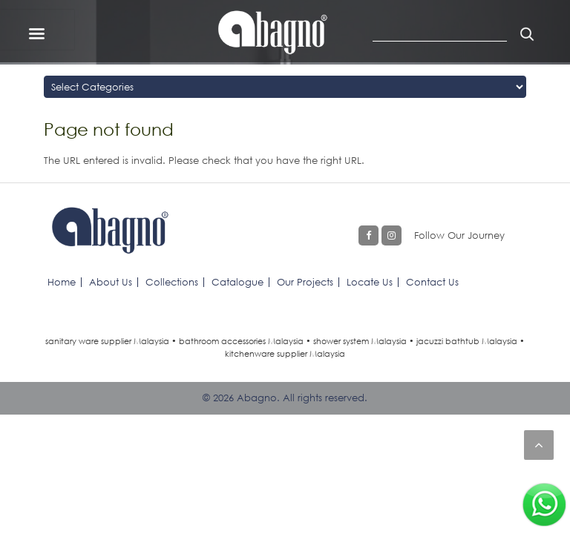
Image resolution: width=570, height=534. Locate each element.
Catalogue (237, 282)
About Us (110, 282)
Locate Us (370, 282)
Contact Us (432, 282)
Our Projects (305, 282)
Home (62, 282)
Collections (171, 282)
